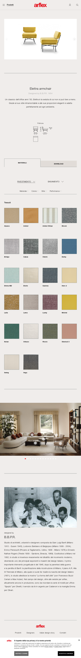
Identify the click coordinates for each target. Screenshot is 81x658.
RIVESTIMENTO (24, 182)
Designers (30, 633)
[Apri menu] (4, 5)
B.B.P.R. (43, 93)
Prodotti (10, 5)
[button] (74, 39)
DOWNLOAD (58, 164)
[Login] (70, 5)
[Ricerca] (77, 5)
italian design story (47, 633)
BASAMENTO (53, 182)
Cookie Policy (58, 646)
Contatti (63, 633)
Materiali (22, 163)
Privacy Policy (49, 646)
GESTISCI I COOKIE (21, 653)
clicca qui (25, 646)
